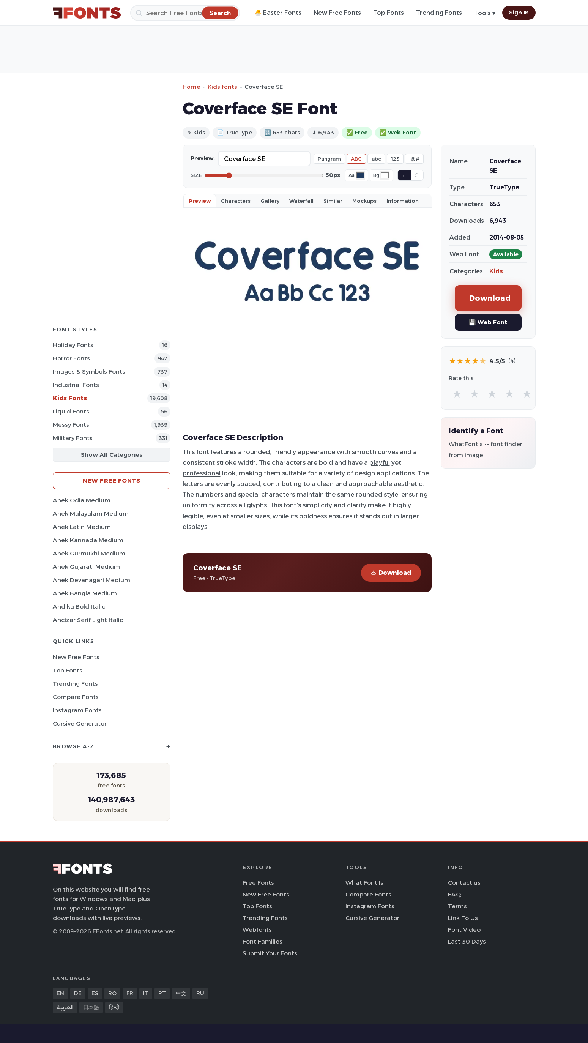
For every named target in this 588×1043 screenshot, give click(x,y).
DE (78, 993)
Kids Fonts (70, 398)
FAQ (454, 894)
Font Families (262, 941)
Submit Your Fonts (270, 953)
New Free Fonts (337, 12)
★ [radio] (457, 393)
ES (94, 993)
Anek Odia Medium (81, 500)
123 (395, 159)
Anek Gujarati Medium (86, 566)
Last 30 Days (467, 941)
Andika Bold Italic (79, 606)
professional (202, 473)
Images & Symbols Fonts (89, 371)
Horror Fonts (71, 358)
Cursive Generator (80, 723)
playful (379, 462)
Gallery (269, 201)
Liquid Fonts (71, 411)
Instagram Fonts (77, 710)
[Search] (185, 13)
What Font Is (364, 882)
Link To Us (463, 918)
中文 (181, 993)
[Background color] (384, 175)
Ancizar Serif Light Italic (88, 619)
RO (112, 993)
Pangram (329, 159)
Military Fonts (73, 438)
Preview (200, 201)
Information (402, 201)
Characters (236, 201)
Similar (332, 201)
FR (129, 993)
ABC (356, 159)
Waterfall (301, 201)
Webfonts (257, 929)
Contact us (464, 882)
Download (391, 572)
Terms (457, 906)
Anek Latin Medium (82, 526)
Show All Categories (111, 454)
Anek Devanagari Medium (91, 580)
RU (200, 993)
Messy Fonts (71, 424)
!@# (414, 159)
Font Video (464, 929)
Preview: (203, 158)
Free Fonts (258, 882)
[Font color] (360, 175)
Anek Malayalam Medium (91, 513)
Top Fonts (388, 12)
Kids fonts (222, 86)
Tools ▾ (484, 13)
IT (145, 993)
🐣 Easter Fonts (277, 12)
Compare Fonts (76, 697)
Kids (496, 271)
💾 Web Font (488, 322)
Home (191, 86)
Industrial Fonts (76, 384)
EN (60, 993)
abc (376, 159)
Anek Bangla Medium (85, 593)
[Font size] (263, 175)
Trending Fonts (439, 12)
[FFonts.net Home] (87, 13)
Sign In (519, 12)
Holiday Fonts (73, 345)
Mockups (364, 201)
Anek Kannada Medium (88, 540)
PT (162, 993)
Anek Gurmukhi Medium (89, 553)
